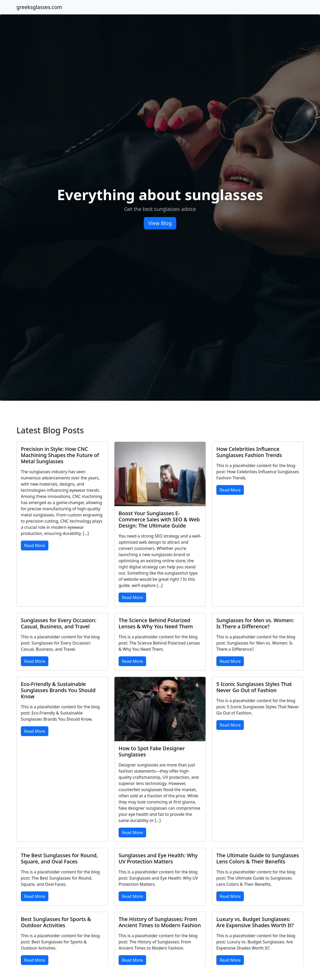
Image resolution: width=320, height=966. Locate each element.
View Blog (160, 223)
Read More (34, 545)
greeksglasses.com (39, 7)
